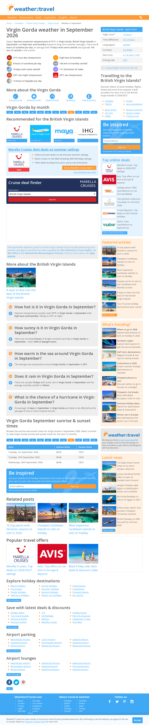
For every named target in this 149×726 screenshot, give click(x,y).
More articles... (109, 315)
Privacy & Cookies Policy (35, 721)
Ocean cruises (133, 113)
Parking (67, 710)
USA (80, 712)
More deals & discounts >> (114, 232)
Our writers (37, 704)
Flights (108, 104)
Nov (86, 112)
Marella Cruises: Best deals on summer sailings (43, 151)
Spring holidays (49, 587)
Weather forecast (52, 100)
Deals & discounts (89, 100)
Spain (81, 707)
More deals (12, 628)
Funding (36, 710)
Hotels (129, 101)
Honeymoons (79, 587)
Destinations (26, 17)
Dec (93, 112)
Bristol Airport (18, 647)
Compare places (80, 593)
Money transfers (134, 109)
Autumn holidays (50, 593)
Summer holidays (50, 590)
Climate (67, 712)
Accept (137, 720)
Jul (56, 112)
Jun (48, 112)
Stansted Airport (19, 644)
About (20, 702)
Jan (10, 112)
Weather (12, 17)
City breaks (16, 590)
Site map (21, 712)
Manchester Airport (20, 640)
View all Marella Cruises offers (85, 174)
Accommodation (134, 104)
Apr (32, 112)
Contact (21, 704)
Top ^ (9, 690)
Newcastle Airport (81, 647)
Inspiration (50, 17)
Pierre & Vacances (81, 617)
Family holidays (18, 593)
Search (73, 17)
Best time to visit (15, 100)
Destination (13, 191)
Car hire (109, 113)
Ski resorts (77, 596)
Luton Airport (48, 640)
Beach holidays (18, 587)
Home (9, 23)
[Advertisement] (100, 7)
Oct (78, 112)
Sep (71, 112)
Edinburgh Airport (51, 647)
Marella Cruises (49, 623)
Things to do (132, 116)
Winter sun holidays (51, 596)
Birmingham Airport (52, 644)
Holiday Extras (79, 614)
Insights (62, 17)
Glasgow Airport (80, 644)
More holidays (14, 601)
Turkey (82, 710)
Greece (82, 704)
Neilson (45, 620)
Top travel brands (20, 617)
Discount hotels (18, 623)
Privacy (21, 707)
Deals (39, 17)
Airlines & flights (19, 620)
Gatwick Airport (80, 640)
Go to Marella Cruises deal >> (79, 169)
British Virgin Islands (36, 23)
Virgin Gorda (53, 23)
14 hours (127, 34)
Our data (36, 702)
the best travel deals (126, 440)
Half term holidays (20, 596)
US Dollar (127, 49)
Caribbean (19, 23)
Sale (19, 170)
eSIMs (108, 116)
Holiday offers (17, 614)
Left (125, 60)
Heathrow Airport (50, 670)
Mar (25, 112)
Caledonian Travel (81, 620)
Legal (20, 710)
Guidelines (37, 707)
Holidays (109, 101)
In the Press (33, 713)
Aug (63, 112)
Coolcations (78, 590)
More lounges (14, 675)
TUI (43, 614)
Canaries (82, 702)
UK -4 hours (129, 39)
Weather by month (34, 100)
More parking (14, 652)
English (126, 44)
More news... (108, 530)
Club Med (77, 623)
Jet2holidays (48, 617)
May (40, 112)
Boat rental (110, 109)
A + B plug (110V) (131, 55)
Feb (17, 112)
